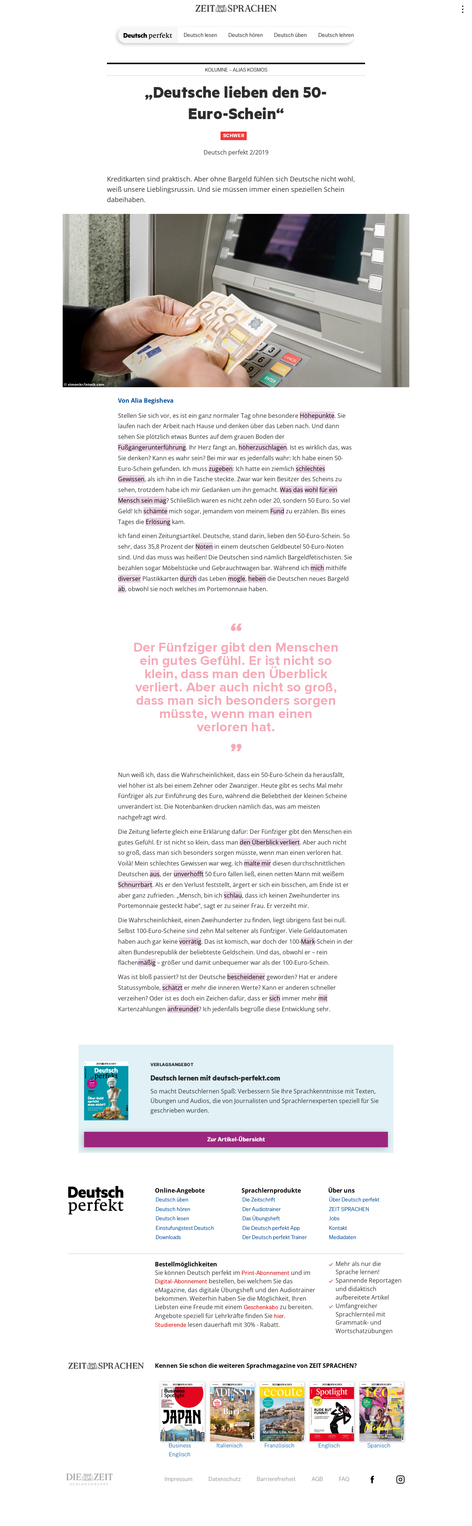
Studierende (170, 1325)
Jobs (334, 1218)
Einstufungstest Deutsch (185, 1227)
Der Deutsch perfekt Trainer (274, 1237)
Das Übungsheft (261, 1218)
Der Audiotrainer (261, 1209)
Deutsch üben (290, 34)
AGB (317, 1479)
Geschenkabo (261, 1307)
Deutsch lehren (336, 34)
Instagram (400, 1479)
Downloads (168, 1237)
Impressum (178, 1479)
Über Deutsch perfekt (354, 1199)
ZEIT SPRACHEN (349, 1209)
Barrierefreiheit (276, 1479)
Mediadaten (342, 1237)
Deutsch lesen (200, 34)
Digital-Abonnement (181, 1281)
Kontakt (338, 1227)
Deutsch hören (245, 34)
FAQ (344, 1479)
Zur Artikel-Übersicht (236, 1139)
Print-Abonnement (265, 1273)
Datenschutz (224, 1479)
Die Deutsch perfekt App (271, 1227)
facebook (372, 1479)
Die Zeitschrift (258, 1199)
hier (279, 1316)
